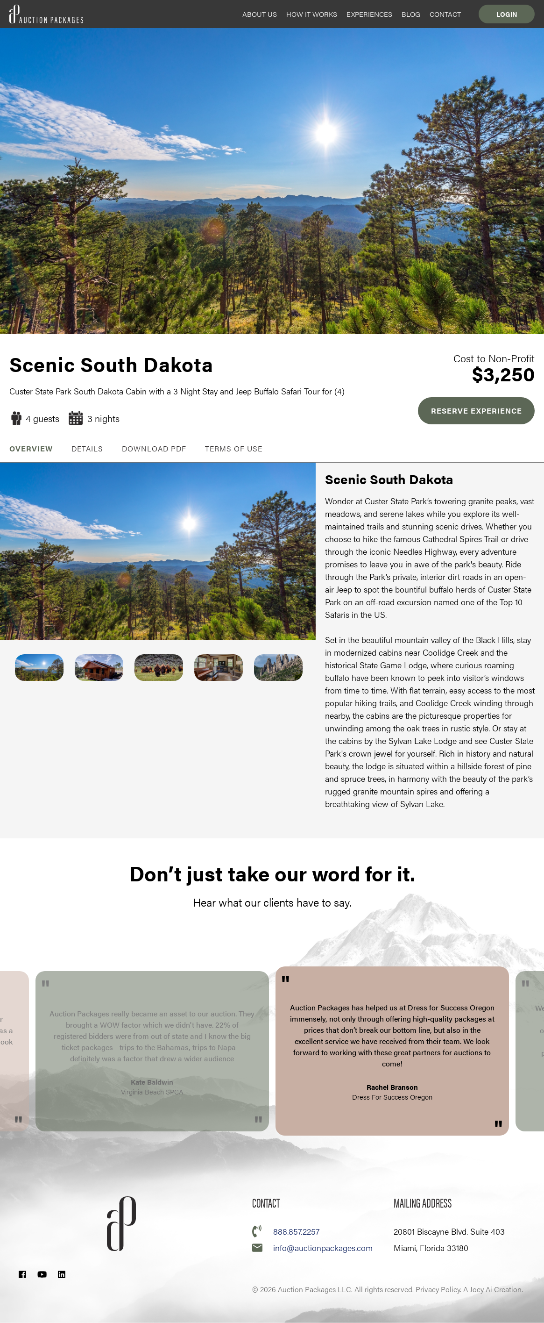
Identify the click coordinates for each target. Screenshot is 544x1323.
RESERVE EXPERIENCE (476, 410)
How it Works (311, 14)
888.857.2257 (296, 1231)
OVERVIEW (31, 448)
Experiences (369, 14)
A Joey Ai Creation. (493, 1289)
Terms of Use (233, 448)
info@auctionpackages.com (323, 1247)
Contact (445, 14)
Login (506, 14)
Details (87, 448)
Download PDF (154, 448)
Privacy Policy (438, 1289)
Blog (411, 14)
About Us (259, 14)
